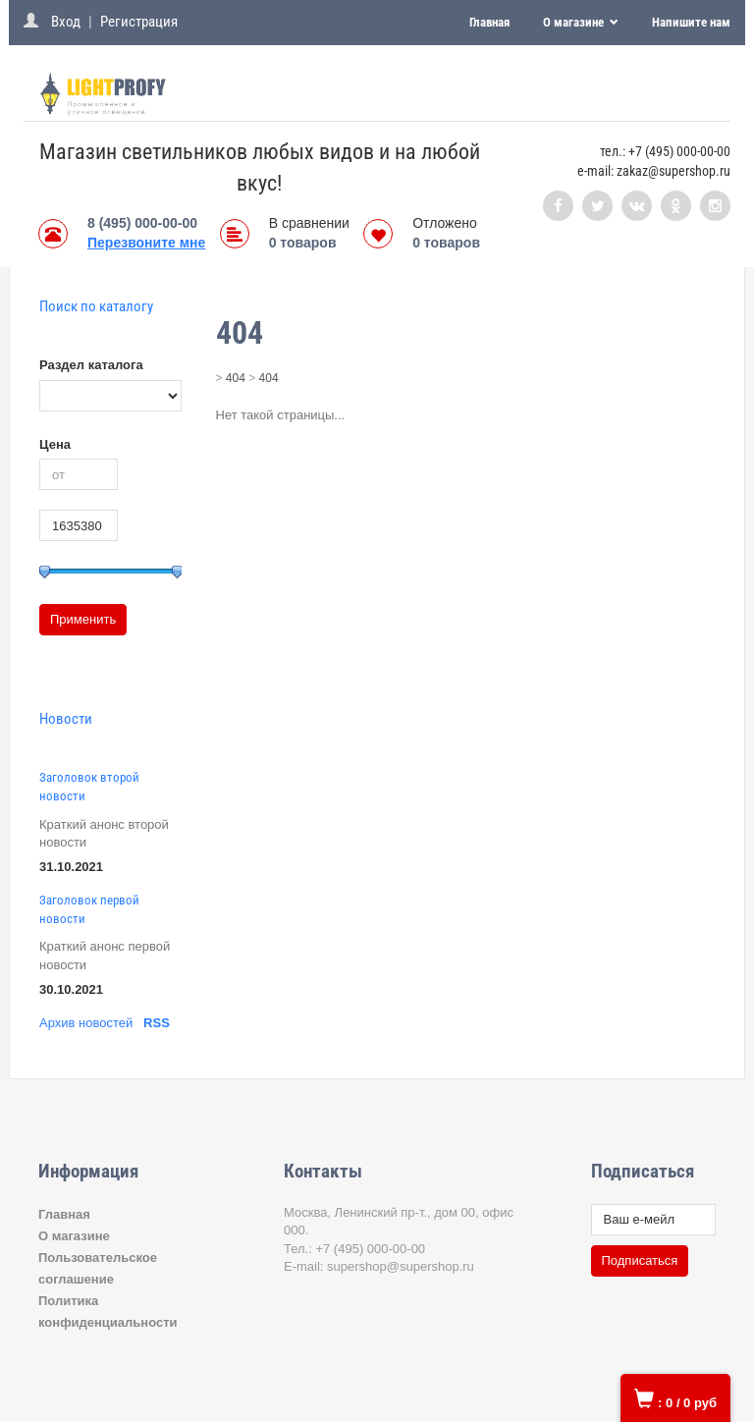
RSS (156, 1022)
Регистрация (139, 21)
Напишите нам (691, 22)
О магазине (575, 22)
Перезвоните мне (146, 242)
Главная (489, 22)
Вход (66, 21)
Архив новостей (86, 1022)
